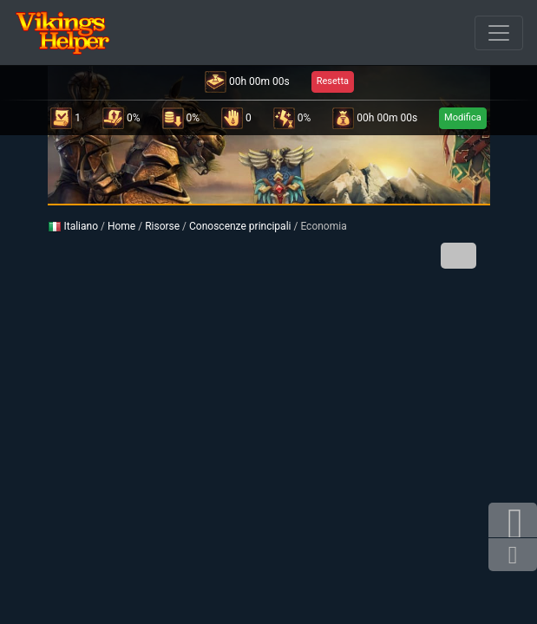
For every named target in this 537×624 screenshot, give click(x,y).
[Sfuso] (499, 33)
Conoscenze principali (240, 226)
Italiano (73, 226)
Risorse (162, 226)
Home (121, 226)
